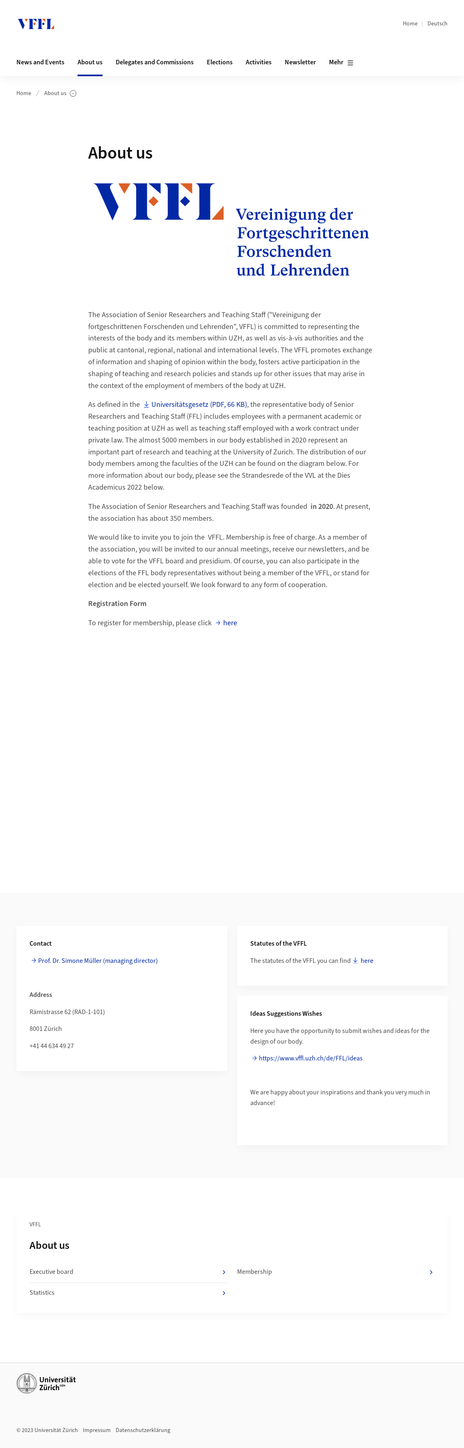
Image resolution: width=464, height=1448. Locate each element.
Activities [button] (259, 62)
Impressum (97, 1430)
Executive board (128, 1272)
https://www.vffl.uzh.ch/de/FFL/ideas (311, 1058)
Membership (336, 1272)
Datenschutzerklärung (143, 1430)
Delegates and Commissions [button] (155, 62)
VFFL (35, 1225)
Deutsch (437, 24)
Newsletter (300, 62)
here (230, 623)
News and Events (40, 62)
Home (410, 24)
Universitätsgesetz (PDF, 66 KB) (199, 404)
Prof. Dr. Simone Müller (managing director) (98, 960)
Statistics (128, 1293)
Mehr (341, 62)
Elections (220, 62)
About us (60, 93)
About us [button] (90, 62)
